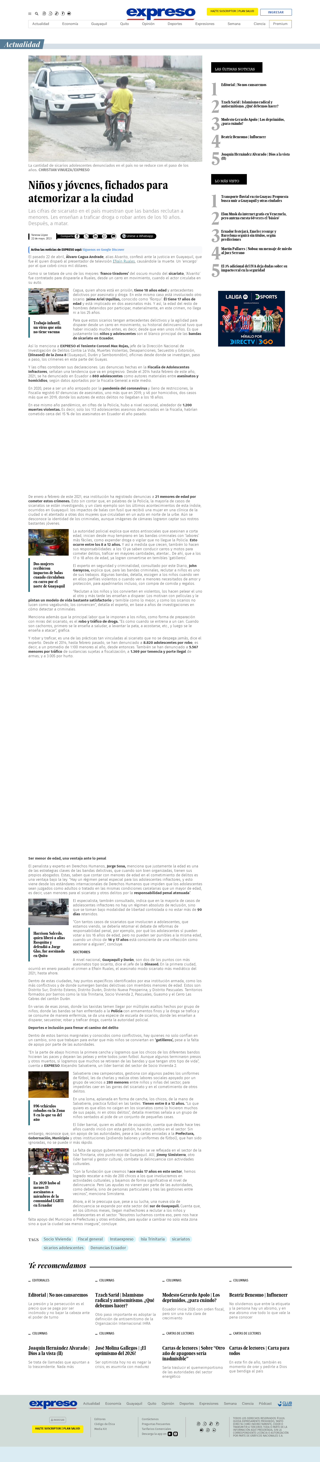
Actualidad (40, 24)
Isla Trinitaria (153, 1239)
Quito (124, 24)
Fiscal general (90, 1239)
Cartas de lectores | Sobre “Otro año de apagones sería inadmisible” (193, 1353)
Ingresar (276, 12)
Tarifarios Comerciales (156, 1429)
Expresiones (205, 24)
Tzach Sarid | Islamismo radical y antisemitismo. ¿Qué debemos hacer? (250, 104)
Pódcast (265, 1404)
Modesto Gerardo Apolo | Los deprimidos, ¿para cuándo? (253, 121)
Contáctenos (150, 1419)
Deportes (175, 24)
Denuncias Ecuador (108, 1248)
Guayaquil (99, 24)
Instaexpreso (122, 1239)
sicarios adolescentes (63, 1248)
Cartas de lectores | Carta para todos (259, 1350)
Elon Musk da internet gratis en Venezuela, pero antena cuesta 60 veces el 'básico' (254, 216)
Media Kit (100, 1429)
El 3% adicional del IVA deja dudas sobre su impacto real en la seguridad (254, 268)
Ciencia (259, 24)
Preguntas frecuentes (156, 1424)
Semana (234, 24)
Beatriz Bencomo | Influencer (243, 137)
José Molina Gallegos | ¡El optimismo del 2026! (120, 1350)
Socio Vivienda (57, 1239)
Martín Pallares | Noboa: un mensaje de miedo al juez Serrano (256, 250)
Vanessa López (39, 235)
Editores (99, 1419)
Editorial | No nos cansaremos (243, 84)
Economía (70, 24)
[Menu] (29, 13)
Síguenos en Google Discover (103, 249)
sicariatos (181, 1239)
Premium (280, 24)
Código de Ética (104, 1424)
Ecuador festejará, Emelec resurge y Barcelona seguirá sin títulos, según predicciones (248, 235)
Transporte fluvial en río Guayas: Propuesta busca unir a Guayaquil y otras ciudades (254, 198)
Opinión (148, 24)
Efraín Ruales (124, 261)
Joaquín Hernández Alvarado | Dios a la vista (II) (255, 156)
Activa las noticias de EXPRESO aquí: (57, 249)
